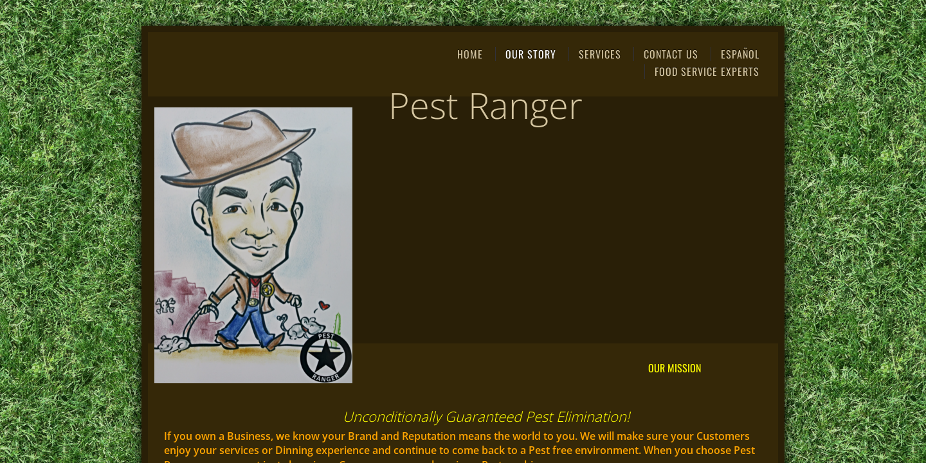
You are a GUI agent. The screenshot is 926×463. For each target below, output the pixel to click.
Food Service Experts (707, 71)
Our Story (530, 54)
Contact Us (671, 54)
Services (600, 54)
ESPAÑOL (740, 54)
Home (470, 54)
